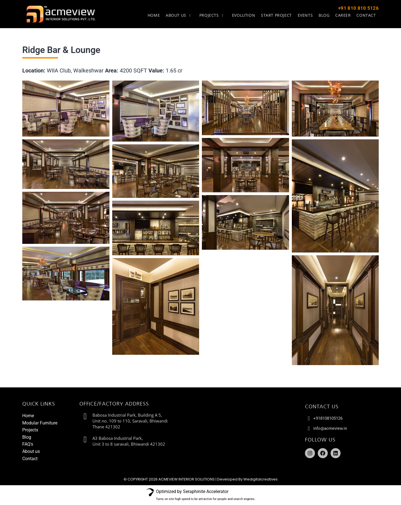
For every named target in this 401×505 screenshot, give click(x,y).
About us (181, 15)
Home (155, 15)
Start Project (277, 15)
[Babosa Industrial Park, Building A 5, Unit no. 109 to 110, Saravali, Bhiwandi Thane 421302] (241, 436)
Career (343, 15)
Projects (214, 15)
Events (306, 15)
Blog (324, 15)
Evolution (244, 15)
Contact (366, 15)
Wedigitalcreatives (260, 479)
